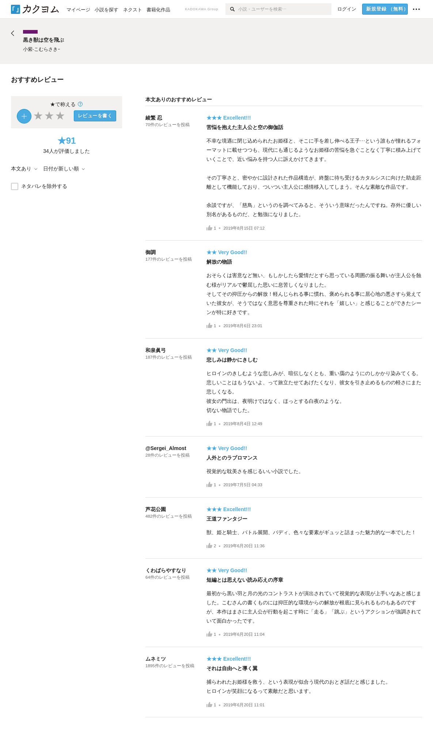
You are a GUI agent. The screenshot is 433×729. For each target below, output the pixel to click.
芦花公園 (155, 509)
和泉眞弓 (155, 350)
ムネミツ (155, 659)
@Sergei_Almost (165, 448)
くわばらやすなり (165, 570)
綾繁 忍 (153, 118)
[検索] (231, 9)
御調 (150, 252)
